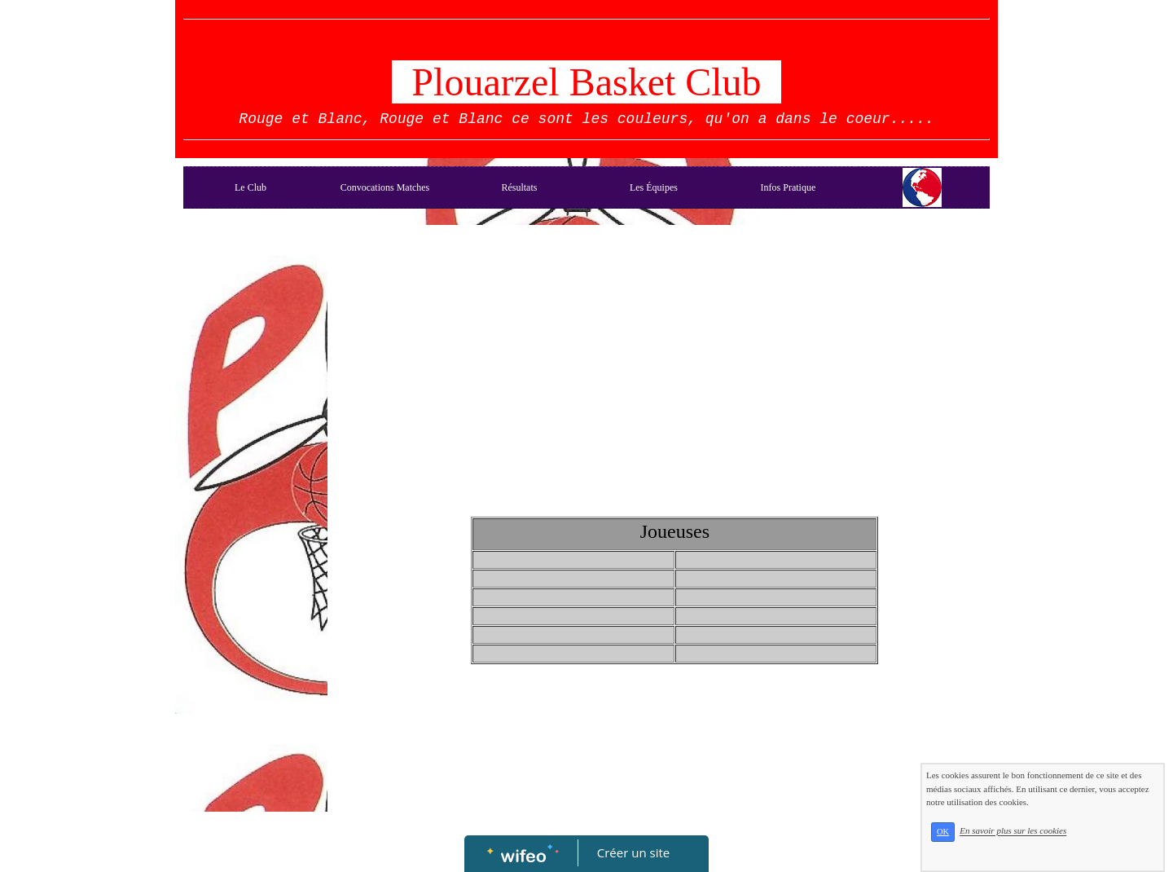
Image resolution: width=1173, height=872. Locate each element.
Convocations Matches (385, 187)
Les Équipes (654, 187)
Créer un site (633, 852)
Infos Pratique (788, 187)
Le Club (250, 187)
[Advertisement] (251, 559)
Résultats (519, 187)
